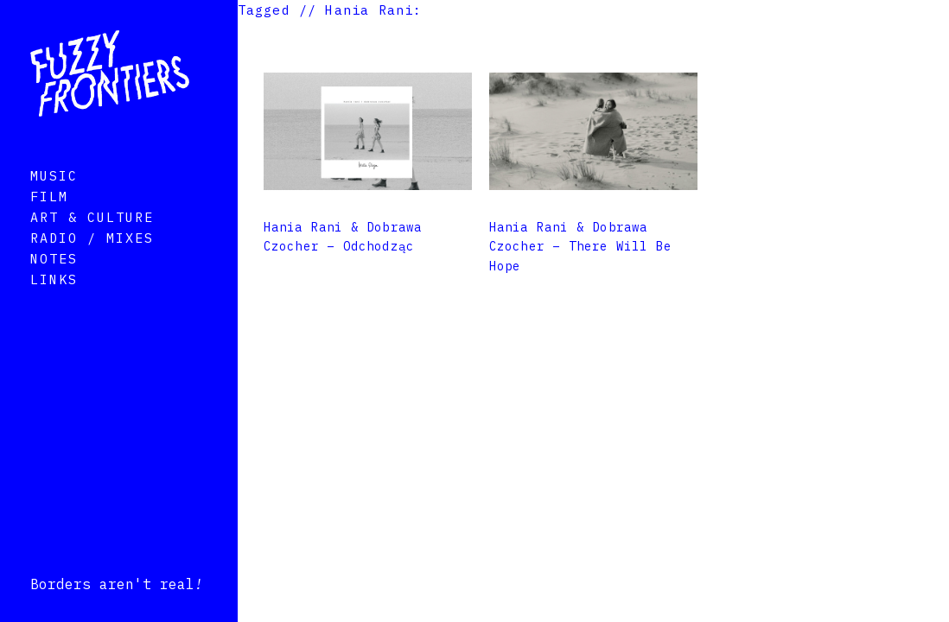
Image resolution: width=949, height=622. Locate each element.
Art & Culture (92, 241)
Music (54, 200)
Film (49, 221)
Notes (54, 283)
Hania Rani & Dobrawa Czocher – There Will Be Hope (580, 246)
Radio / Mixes (92, 262)
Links (54, 303)
